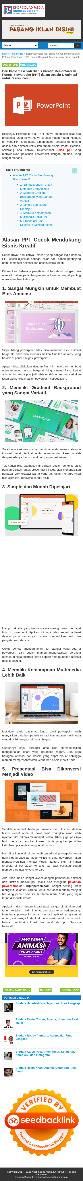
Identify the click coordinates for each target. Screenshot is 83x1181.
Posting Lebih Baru (17, 989)
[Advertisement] (41, 580)
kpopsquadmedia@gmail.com (51, 1177)
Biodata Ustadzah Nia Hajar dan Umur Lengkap (47, 1003)
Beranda (45, 989)
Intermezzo (28, 64)
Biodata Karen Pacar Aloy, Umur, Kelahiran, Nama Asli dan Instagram (45, 1053)
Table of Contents (18, 169)
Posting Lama (70, 989)
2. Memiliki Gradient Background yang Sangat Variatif (36, 196)
